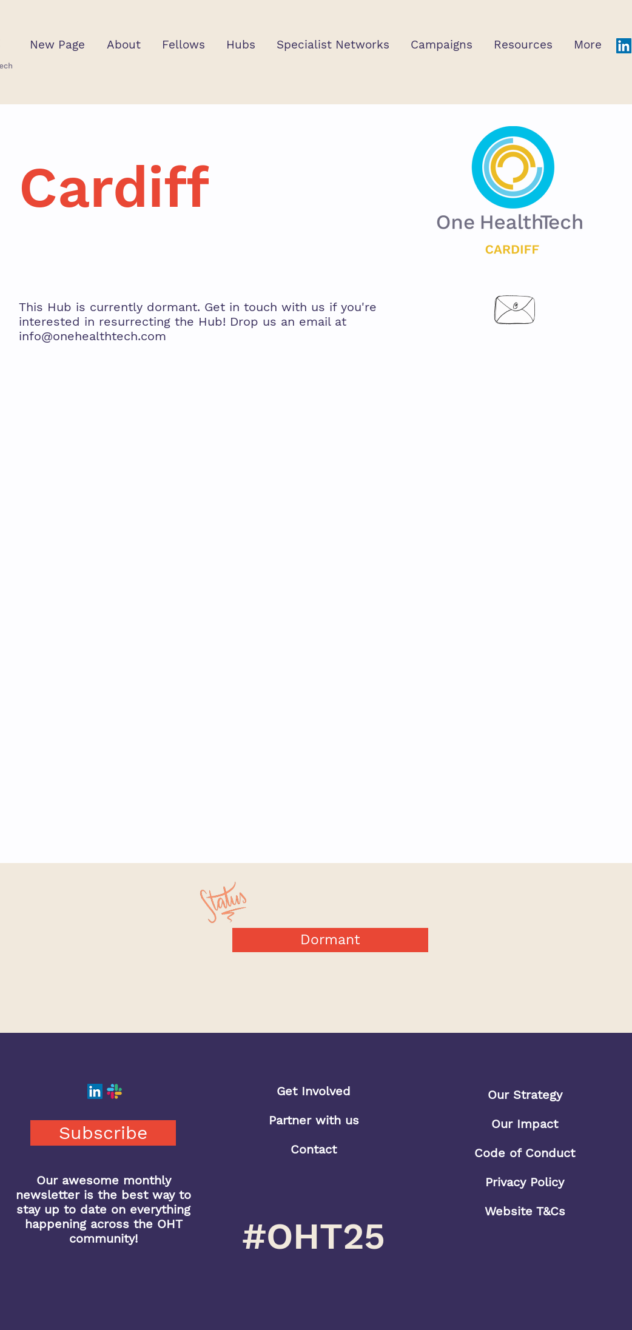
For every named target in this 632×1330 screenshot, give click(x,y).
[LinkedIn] (623, 45)
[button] (123, 44)
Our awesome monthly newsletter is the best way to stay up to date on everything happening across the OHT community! (103, 1209)
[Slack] (114, 1091)
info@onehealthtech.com (92, 336)
